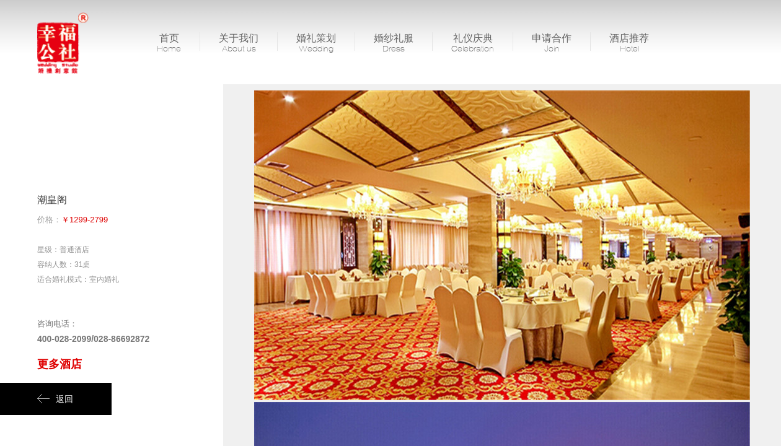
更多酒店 (59, 364)
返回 (55, 399)
